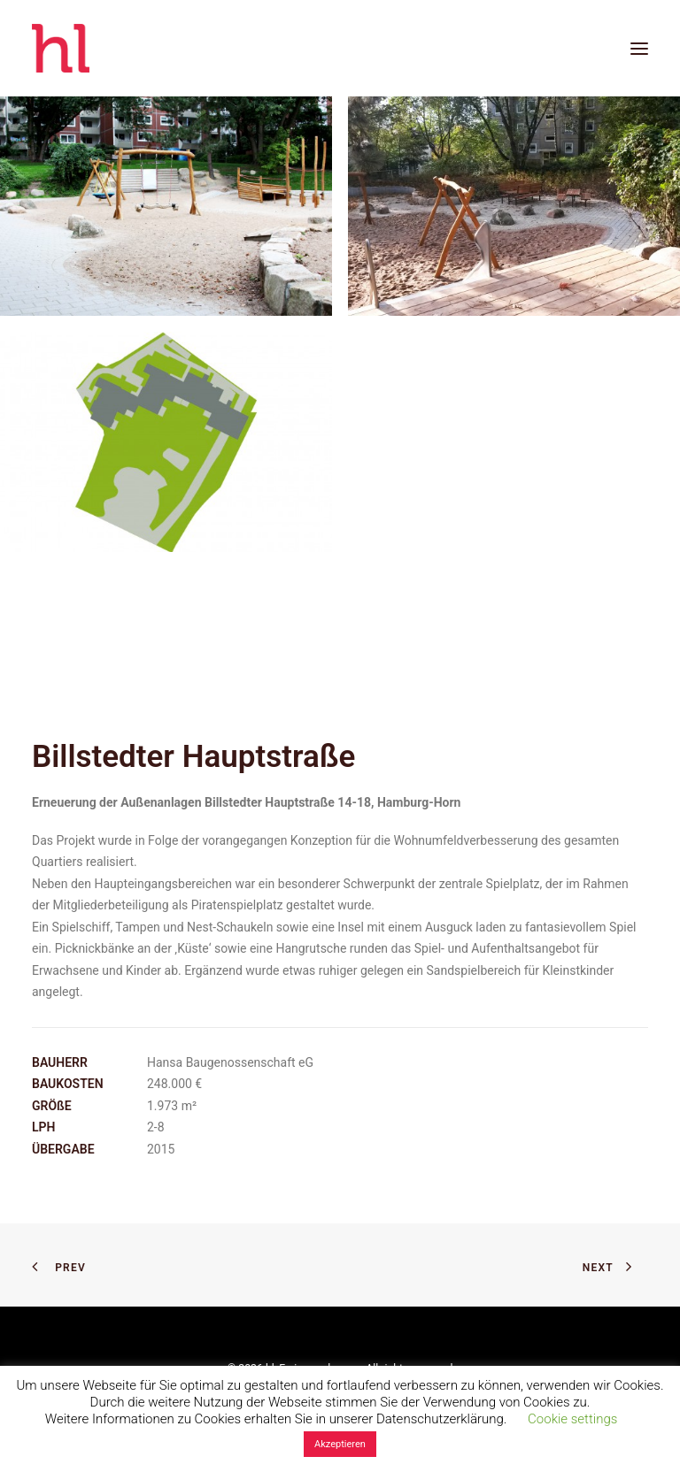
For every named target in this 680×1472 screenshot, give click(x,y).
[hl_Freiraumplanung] (60, 48)
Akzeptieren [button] (340, 1444)
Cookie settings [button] (572, 1419)
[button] (639, 48)
